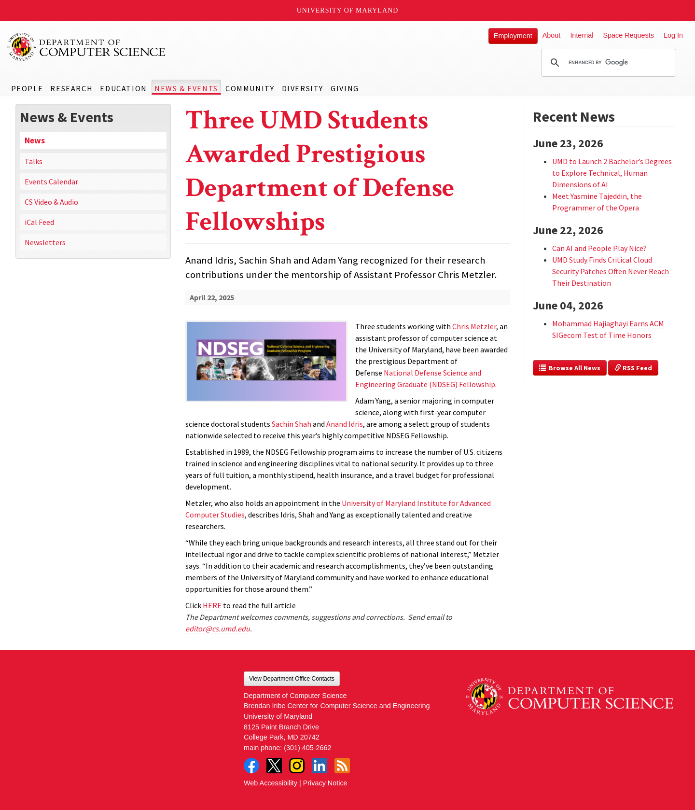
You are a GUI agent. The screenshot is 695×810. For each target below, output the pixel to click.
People (27, 88)
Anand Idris (344, 424)
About (551, 35)
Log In (673, 35)
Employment (513, 36)
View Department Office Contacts (291, 678)
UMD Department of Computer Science (87, 47)
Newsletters (45, 242)
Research (71, 88)
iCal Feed (39, 222)
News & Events (186, 88)
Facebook (251, 765)
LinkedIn (319, 765)
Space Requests (628, 35)
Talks (33, 161)
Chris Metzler (474, 326)
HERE (212, 605)
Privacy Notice (325, 783)
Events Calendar (51, 181)
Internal (581, 35)
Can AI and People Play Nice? (599, 248)
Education (123, 88)
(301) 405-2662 (307, 748)
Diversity (302, 88)
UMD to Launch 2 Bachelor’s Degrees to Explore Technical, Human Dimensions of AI (612, 172)
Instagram (297, 765)
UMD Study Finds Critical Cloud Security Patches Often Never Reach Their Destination (610, 271)
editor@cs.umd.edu (217, 628)
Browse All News (569, 367)
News (35, 140)
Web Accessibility (270, 783)
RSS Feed (633, 367)
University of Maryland (348, 10)
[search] (607, 62)
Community (249, 88)
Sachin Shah (291, 424)
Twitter (274, 765)
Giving (345, 88)
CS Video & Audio (51, 202)
